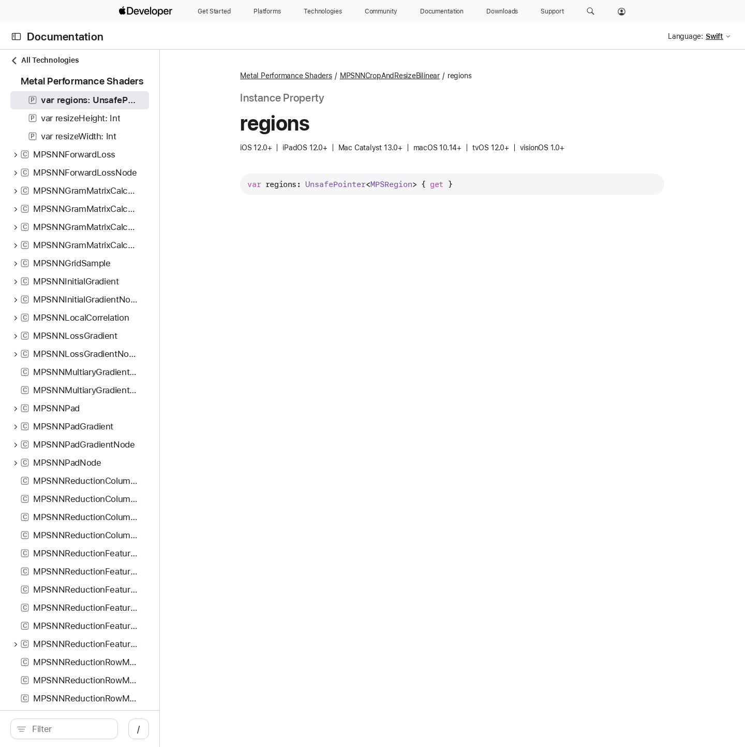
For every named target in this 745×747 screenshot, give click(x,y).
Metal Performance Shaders (318, 75)
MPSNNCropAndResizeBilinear (421, 75)
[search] (96, 729)
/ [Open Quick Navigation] (202, 729)
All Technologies (44, 60)
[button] (591, 11)
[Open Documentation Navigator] (16, 36)
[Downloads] (502, 11)
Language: (685, 36)
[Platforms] (267, 11)
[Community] (381, 11)
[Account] (621, 11)
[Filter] (101, 729)
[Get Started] (214, 11)
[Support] (552, 11)
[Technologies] (323, 11)
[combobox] (101, 729)
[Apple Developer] (147, 11)
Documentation (65, 36)
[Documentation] (442, 11)
